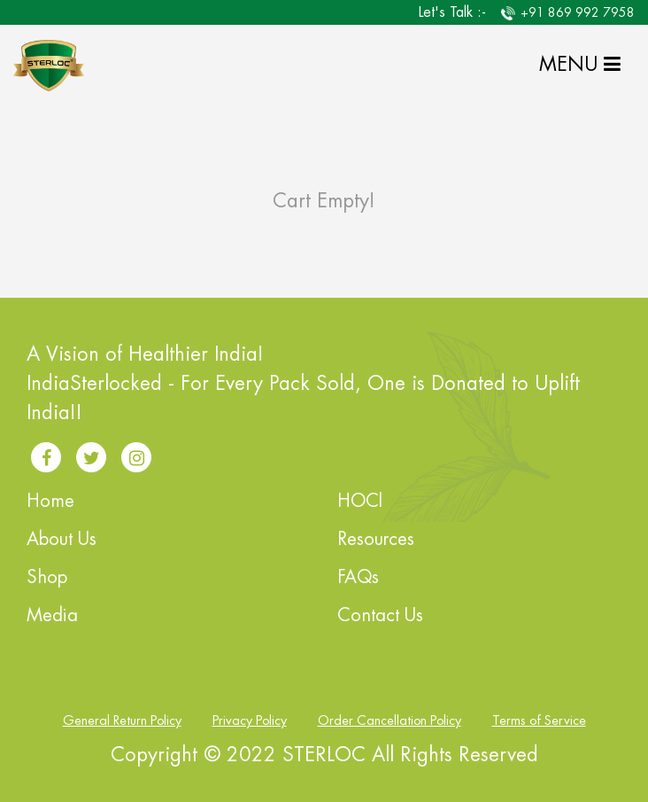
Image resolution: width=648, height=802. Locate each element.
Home (50, 501)
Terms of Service (539, 721)
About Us (61, 539)
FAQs (358, 577)
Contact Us (380, 615)
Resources (375, 539)
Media (52, 615)
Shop (47, 577)
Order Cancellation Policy (389, 721)
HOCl (359, 501)
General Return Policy (122, 721)
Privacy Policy (249, 721)
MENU (580, 64)
